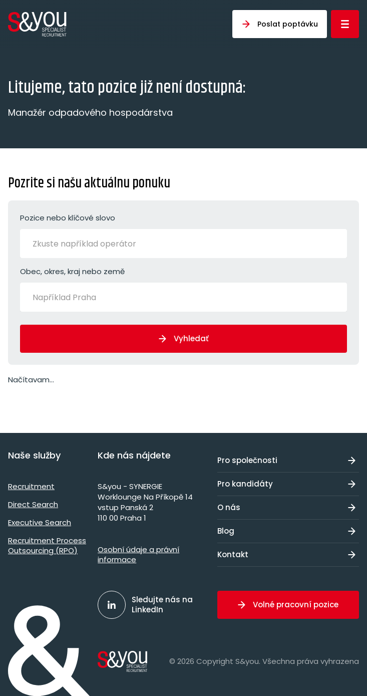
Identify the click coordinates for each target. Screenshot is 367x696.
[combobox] (183, 243)
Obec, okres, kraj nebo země (183, 289)
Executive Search (39, 522)
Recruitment (31, 486)
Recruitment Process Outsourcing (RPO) (47, 545)
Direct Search (33, 504)
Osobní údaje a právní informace (138, 554)
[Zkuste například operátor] (98, 244)
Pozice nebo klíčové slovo (183, 235)
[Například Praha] (73, 297)
